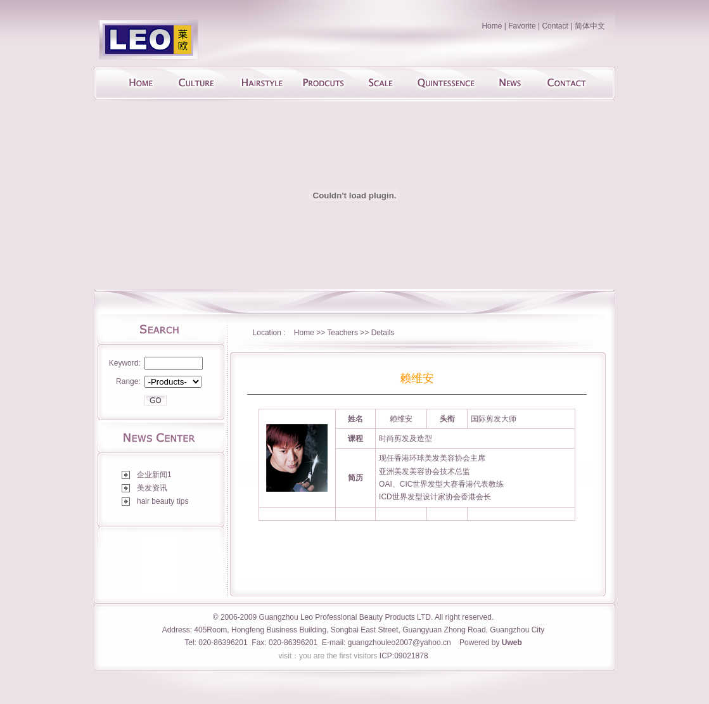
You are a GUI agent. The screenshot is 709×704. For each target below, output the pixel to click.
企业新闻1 (154, 474)
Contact (555, 26)
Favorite (521, 26)
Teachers (343, 332)
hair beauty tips (162, 501)
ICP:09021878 (404, 655)
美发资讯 (152, 487)
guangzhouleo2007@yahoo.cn (399, 642)
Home (492, 26)
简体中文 (590, 26)
